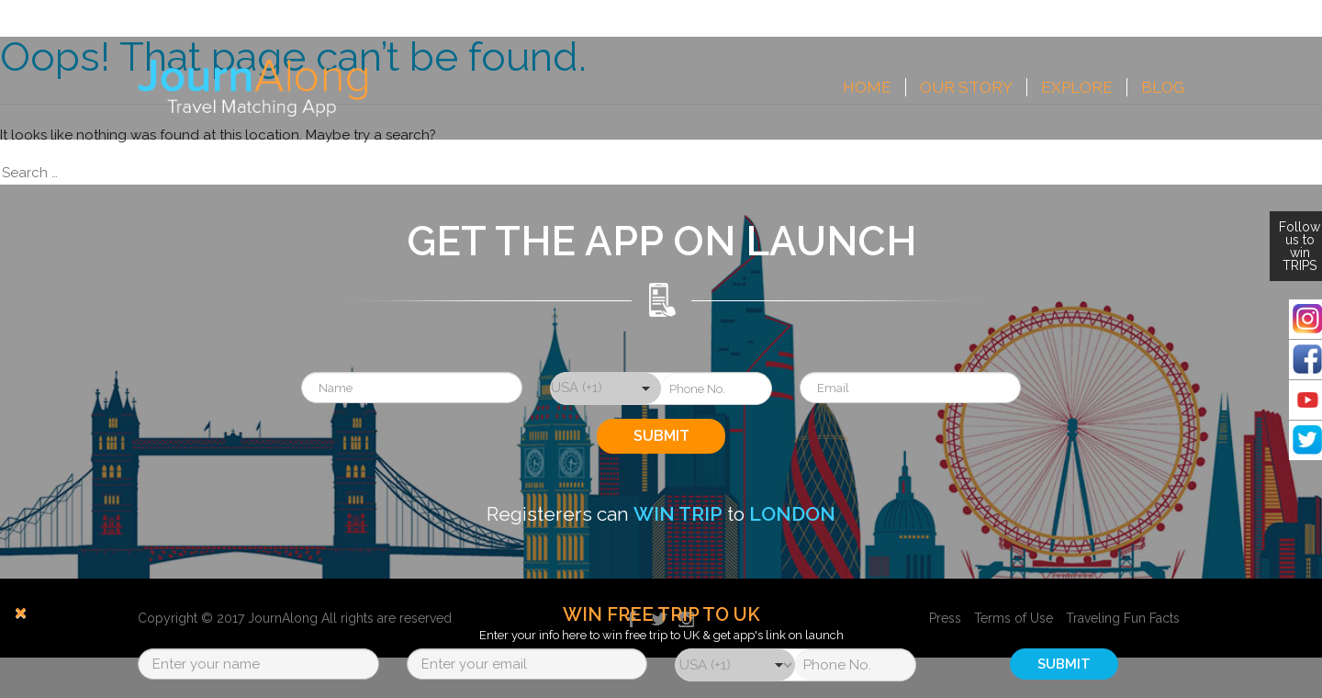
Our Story (966, 87)
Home (867, 87)
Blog (1162, 87)
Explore (1077, 87)
